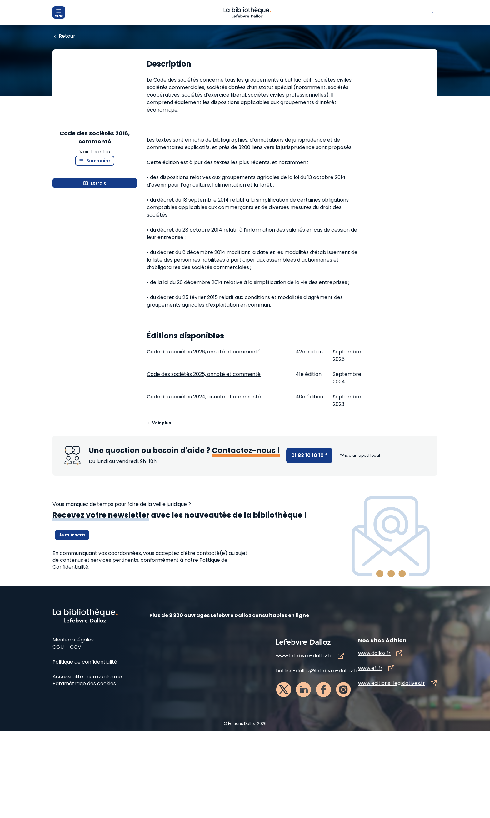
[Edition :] (197, 91)
